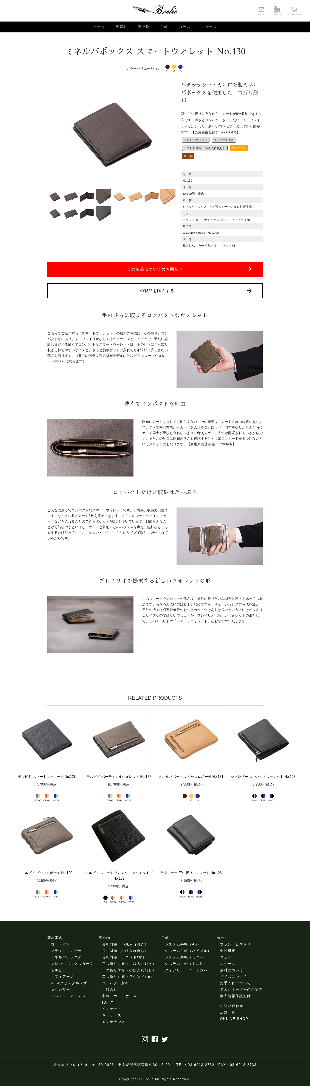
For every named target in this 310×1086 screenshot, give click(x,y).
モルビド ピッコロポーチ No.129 (46, 873)
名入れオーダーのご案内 (241, 989)
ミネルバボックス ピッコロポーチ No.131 (191, 776)
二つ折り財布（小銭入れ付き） (129, 963)
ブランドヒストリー (237, 944)
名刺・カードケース (119, 996)
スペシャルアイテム (68, 996)
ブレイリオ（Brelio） (155, 11)
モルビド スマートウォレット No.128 (47, 776)
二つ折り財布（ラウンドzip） (128, 976)
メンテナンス (113, 1022)
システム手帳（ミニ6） (185, 957)
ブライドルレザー (66, 951)
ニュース (209, 27)
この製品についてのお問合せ (189, 269)
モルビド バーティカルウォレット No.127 (119, 776)
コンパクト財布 (223, 140)
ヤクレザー (60, 989)
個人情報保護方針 (235, 996)
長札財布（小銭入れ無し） (125, 951)
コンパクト (238, 148)
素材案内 (55, 938)
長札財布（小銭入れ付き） (125, 944)
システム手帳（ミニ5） (185, 963)
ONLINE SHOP (234, 1019)
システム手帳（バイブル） (188, 951)
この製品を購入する (193, 290)
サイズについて (233, 976)
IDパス (108, 1002)
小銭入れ (110, 989)
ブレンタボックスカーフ (72, 963)
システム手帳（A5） (183, 944)
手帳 (164, 27)
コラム (185, 27)
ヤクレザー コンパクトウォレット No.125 (263, 776)
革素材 (121, 27)
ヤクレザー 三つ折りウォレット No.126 (191, 873)
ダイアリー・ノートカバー (188, 970)
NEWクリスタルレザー (71, 983)
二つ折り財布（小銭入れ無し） (205, 148)
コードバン (60, 944)
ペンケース (111, 1009)
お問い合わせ (231, 1006)
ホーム (99, 27)
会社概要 (228, 951)
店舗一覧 (228, 1012)
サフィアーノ (62, 976)
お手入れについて (235, 983)
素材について (231, 970)
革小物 (144, 27)
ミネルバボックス (196, 140)
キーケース (111, 1015)
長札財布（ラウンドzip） (124, 957)
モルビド (58, 970)
